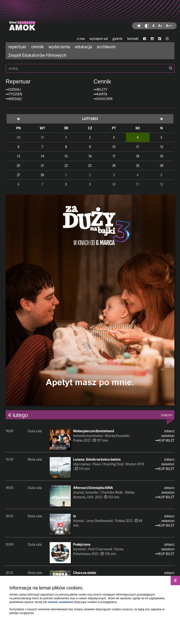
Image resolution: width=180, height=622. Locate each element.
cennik (37, 46)
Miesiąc (15, 99)
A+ (160, 25)
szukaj (90, 68)
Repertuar (18, 81)
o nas (81, 38)
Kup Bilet (166, 440)
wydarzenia (59, 46)
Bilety (102, 89)
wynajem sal (99, 38)
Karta (102, 94)
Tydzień (15, 94)
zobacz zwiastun (167, 433)
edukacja (83, 46)
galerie (117, 38)
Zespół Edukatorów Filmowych (37, 55)
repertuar (17, 46)
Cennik (102, 81)
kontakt (133, 38)
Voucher (104, 99)
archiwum (106, 46)
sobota (166, 415)
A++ (169, 25)
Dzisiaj (15, 89)
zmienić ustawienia (60, 602)
